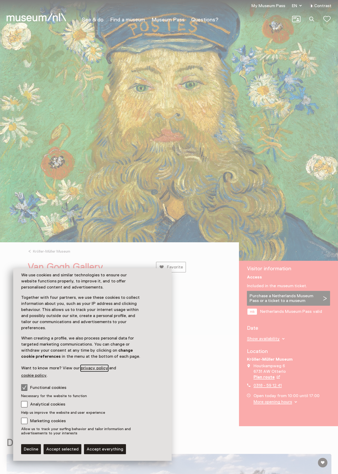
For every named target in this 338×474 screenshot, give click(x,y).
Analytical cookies (47, 404)
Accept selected (62, 449)
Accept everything (105, 449)
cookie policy (33, 375)
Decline (31, 449)
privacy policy (94, 368)
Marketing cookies (48, 421)
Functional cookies (43, 387)
